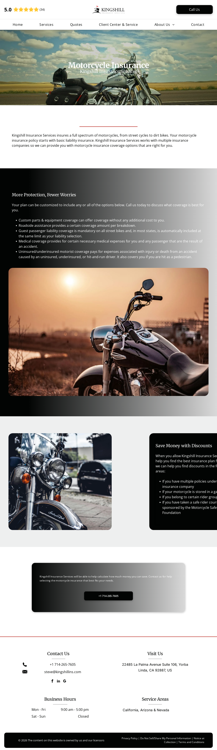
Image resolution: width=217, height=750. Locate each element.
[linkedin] (58, 681)
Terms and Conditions (191, 742)
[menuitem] (18, 24)
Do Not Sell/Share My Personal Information (165, 738)
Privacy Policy (130, 738)
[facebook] (52, 681)
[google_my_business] (64, 681)
